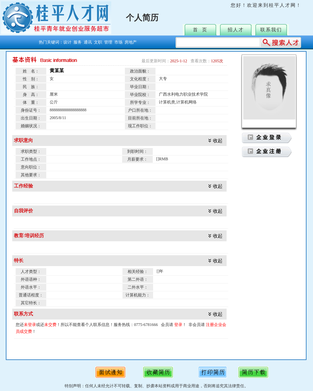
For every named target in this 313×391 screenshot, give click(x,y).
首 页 (200, 29)
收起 (218, 140)
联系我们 (271, 29)
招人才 (236, 29)
